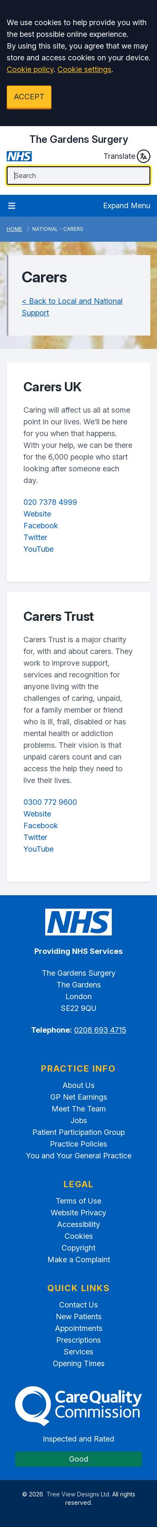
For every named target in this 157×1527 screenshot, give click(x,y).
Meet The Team (78, 1108)
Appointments (79, 1328)
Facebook (40, 525)
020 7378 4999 (50, 502)
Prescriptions (78, 1340)
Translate (126, 156)
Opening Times (79, 1363)
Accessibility (78, 1224)
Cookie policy (30, 69)
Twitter (35, 537)
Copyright (78, 1247)
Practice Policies (78, 1143)
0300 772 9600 (50, 802)
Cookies (78, 1236)
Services (78, 1351)
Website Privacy (78, 1212)
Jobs (78, 1120)
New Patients (79, 1316)
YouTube (38, 549)
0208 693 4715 (100, 1030)
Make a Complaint (78, 1259)
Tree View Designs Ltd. (78, 1494)
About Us (78, 1085)
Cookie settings (84, 69)
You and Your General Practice (78, 1155)
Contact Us (78, 1304)
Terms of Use (78, 1200)
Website (37, 513)
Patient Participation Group (78, 1132)
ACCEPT (29, 96)
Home (14, 229)
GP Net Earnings (78, 1097)
